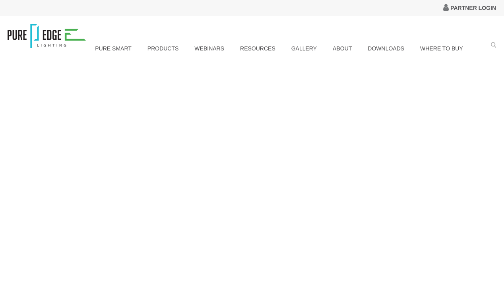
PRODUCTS (163, 48)
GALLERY (304, 48)
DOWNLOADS (386, 48)
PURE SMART (113, 48)
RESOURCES (257, 48)
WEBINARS (209, 48)
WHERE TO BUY (441, 48)
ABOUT (342, 48)
